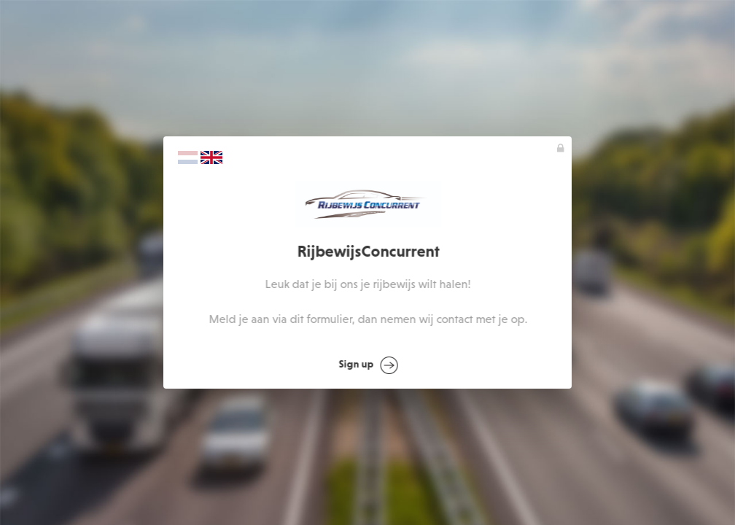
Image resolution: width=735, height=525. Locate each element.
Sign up (368, 365)
